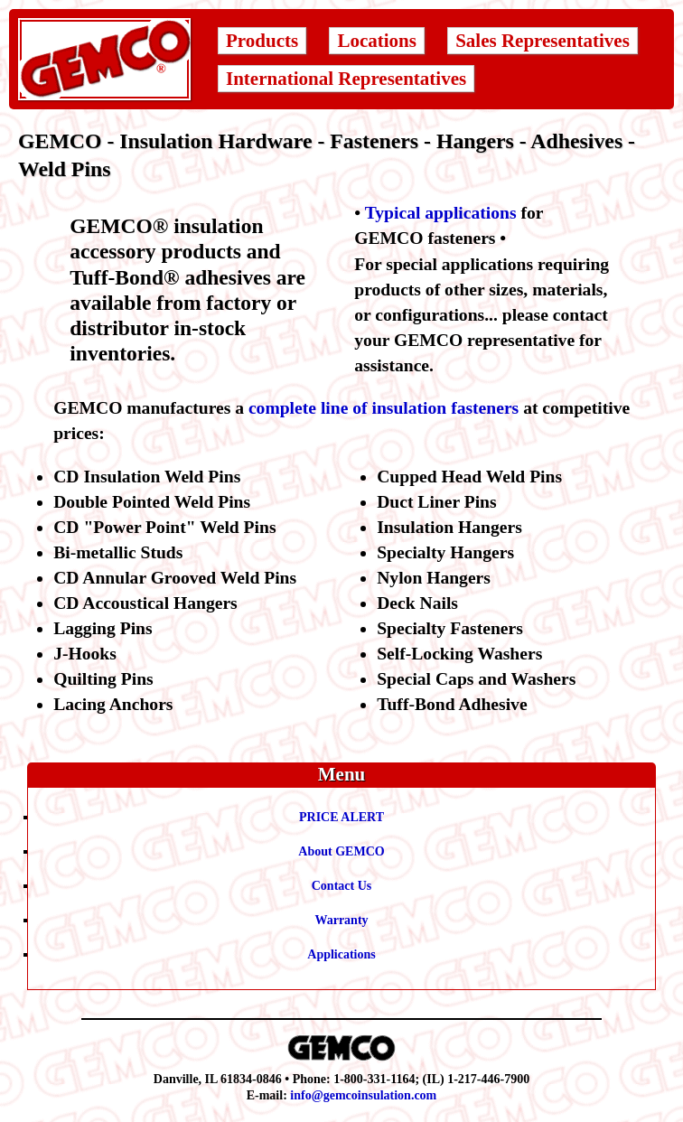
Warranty (341, 920)
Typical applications (441, 212)
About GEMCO (341, 851)
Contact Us (342, 886)
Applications (341, 954)
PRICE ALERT (341, 817)
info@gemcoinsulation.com (363, 1095)
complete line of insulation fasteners (383, 407)
